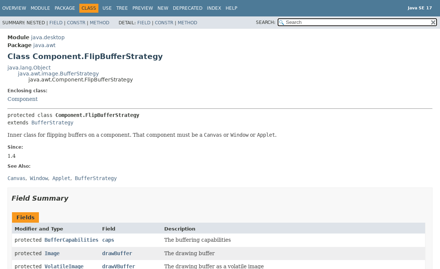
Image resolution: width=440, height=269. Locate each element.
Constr (76, 22)
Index (214, 8)
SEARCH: (265, 22)
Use (107, 8)
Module (40, 8)
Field (55, 22)
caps (108, 240)
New (163, 8)
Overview (14, 8)
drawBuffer (117, 253)
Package (65, 8)
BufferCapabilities (71, 240)
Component (22, 99)
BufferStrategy (52, 123)
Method (99, 22)
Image (52, 253)
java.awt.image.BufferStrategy (58, 74)
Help (231, 8)
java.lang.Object (29, 68)
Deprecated (187, 8)
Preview (142, 8)
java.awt (44, 45)
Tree (122, 8)
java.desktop (48, 37)
